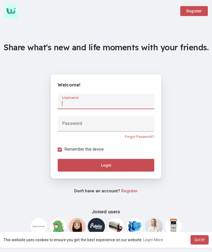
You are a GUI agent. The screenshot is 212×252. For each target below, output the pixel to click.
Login (106, 165)
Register (194, 11)
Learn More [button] (153, 240)
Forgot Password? (139, 137)
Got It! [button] (200, 240)
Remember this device (84, 149)
